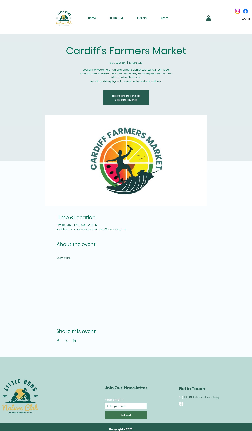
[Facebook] (245, 11)
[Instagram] (237, 11)
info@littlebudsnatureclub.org (201, 397)
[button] (208, 18)
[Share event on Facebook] (58, 340)
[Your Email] (125, 406)
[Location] (181, 397)
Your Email (114, 399)
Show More (64, 258)
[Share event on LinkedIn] (74, 340)
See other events (126, 100)
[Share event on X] (66, 340)
